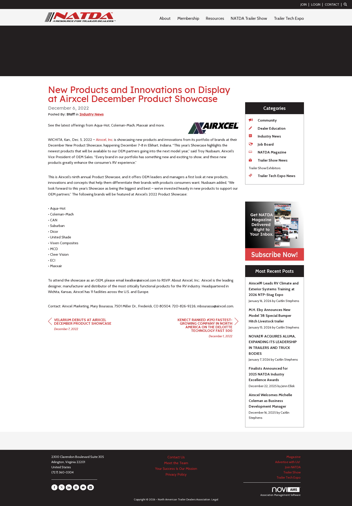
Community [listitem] (263, 120)
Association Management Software (280, 492)
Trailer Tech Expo (289, 18)
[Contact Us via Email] (90, 487)
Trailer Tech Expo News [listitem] (272, 175)
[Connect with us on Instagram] (76, 487)
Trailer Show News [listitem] (268, 160)
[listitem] (305, 4)
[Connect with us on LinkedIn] (69, 487)
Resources (215, 18)
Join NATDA (293, 467)
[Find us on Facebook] (54, 487)
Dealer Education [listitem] (267, 128)
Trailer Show (292, 472)
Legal (214, 499)
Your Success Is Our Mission (176, 468)
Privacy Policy (176, 474)
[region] (204, 328)
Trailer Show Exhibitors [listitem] (265, 168)
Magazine (293, 457)
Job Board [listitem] (261, 144)
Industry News (91, 114)
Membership (188, 18)
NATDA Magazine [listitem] (267, 152)
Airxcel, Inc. (104, 140)
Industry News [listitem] (265, 136)
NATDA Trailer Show (249, 18)
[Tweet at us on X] (62, 487)
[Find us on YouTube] (83, 487)
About (165, 18)
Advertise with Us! (288, 462)
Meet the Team (176, 463)
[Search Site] (346, 4)
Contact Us (176, 457)
